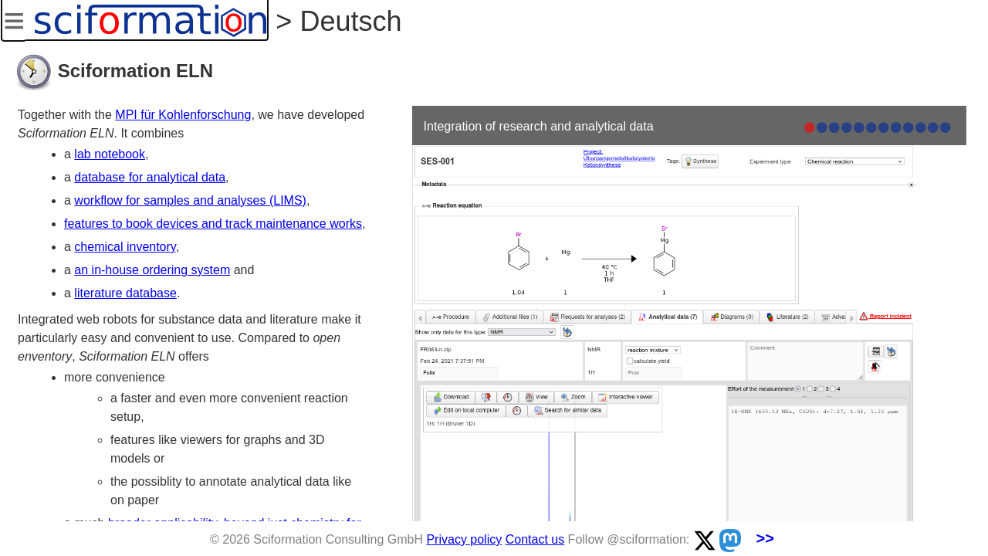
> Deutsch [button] (334, 21)
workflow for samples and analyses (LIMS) (190, 200)
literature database (125, 293)
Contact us (535, 539)
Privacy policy (464, 539)
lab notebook (109, 154)
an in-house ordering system (152, 269)
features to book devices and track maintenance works (213, 223)
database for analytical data (149, 177)
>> (765, 538)
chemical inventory (124, 246)
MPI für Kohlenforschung (183, 114)
